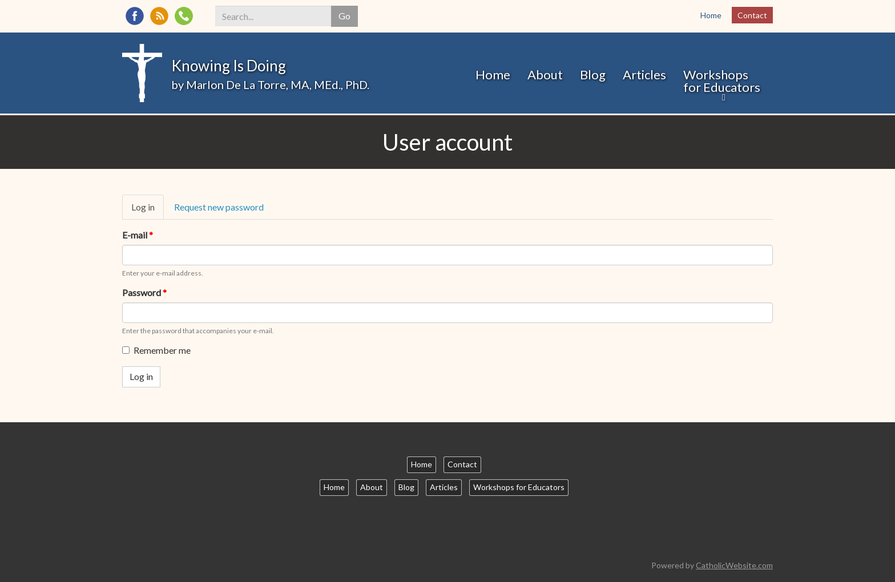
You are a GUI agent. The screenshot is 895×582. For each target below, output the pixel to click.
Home (710, 15)
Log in (147, 210)
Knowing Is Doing (228, 65)
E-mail (137, 234)
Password (144, 292)
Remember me (156, 350)
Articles (644, 74)
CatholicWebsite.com (734, 565)
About (545, 74)
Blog (593, 74)
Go (344, 15)
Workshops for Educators (721, 81)
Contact (752, 15)
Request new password (219, 206)
